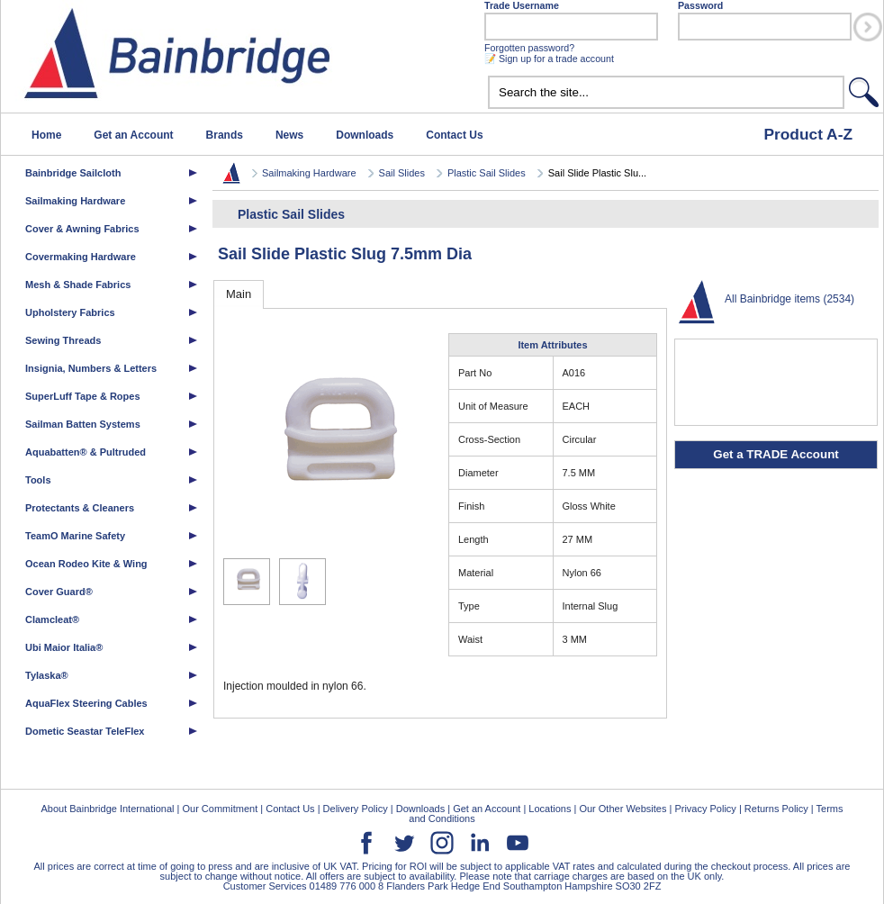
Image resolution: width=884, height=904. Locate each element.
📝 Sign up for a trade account (549, 58)
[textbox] (666, 92)
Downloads (364, 135)
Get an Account (133, 135)
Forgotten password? (529, 47)
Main (238, 294)
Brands (224, 135)
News (289, 135)
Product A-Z (807, 134)
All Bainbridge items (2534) (789, 299)
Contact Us (454, 135)
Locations (549, 808)
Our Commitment (219, 808)
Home (46, 135)
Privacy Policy (704, 808)
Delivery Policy (355, 808)
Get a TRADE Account (775, 454)
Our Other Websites (622, 808)
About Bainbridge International (107, 808)
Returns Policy (776, 808)
